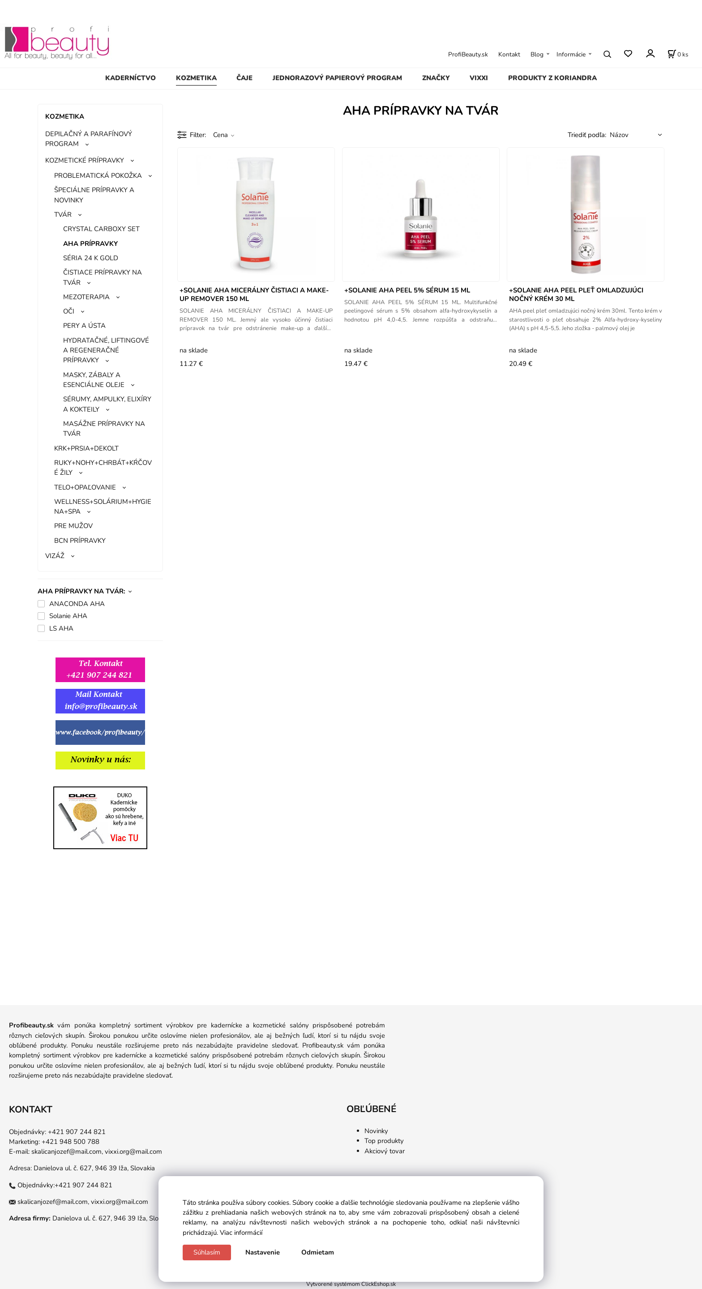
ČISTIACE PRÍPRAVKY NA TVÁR (102, 277)
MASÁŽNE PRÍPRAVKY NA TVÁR (104, 428)
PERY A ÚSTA (84, 325)
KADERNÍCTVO (130, 77)
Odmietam (317, 1252)
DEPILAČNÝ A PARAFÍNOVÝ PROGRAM (88, 138)
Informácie (571, 54)
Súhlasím (206, 1252)
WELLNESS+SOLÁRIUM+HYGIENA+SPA (102, 506)
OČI (68, 311)
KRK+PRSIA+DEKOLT (86, 448)
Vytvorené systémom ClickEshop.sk (351, 1284)
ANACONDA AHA (77, 603)
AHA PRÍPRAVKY (90, 243)
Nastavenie (262, 1252)
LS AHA (61, 628)
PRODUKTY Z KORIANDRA (552, 77)
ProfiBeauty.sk (468, 54)
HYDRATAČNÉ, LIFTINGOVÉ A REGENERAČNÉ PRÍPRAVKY (106, 350)
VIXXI (479, 77)
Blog (537, 54)
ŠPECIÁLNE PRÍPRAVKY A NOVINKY (94, 194)
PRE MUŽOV (73, 525)
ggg (80, 781)
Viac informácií (241, 1232)
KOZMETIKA (196, 77)
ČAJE (244, 77)
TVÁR (63, 214)
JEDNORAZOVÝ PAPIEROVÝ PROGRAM (337, 77)
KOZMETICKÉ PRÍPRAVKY (84, 160)
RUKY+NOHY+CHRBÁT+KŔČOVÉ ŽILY (103, 467)
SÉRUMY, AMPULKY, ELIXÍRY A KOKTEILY (107, 404)
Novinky (376, 1130)
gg (42, 781)
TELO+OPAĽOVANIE (85, 487)
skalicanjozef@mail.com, (67, 1151)
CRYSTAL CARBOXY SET (101, 228)
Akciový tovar (384, 1151)
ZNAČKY (436, 77)
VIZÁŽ (54, 555)
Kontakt (509, 54)
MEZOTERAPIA (86, 296)
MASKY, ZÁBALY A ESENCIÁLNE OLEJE (93, 379)
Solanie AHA (68, 615)
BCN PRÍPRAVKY (80, 540)
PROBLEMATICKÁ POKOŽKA (98, 175)
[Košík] (678, 54)
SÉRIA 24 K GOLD (90, 258)
